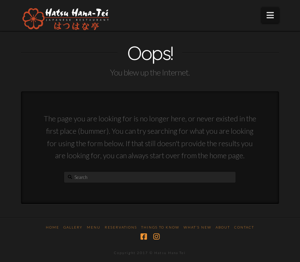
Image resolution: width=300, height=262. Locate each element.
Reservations (121, 227)
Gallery (73, 227)
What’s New (197, 227)
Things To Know (160, 227)
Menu (94, 227)
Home (52, 227)
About (223, 227)
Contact (244, 227)
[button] (270, 15)
